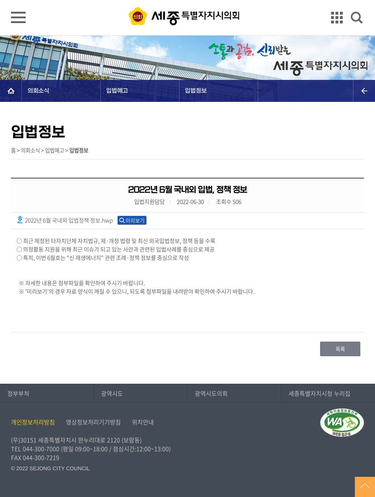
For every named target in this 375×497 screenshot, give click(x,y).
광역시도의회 (211, 393)
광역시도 (112, 393)
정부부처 (18, 393)
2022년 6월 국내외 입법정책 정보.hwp (64, 220)
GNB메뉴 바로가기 (187, 0)
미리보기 (135, 220)
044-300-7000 (41, 448)
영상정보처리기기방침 (93, 421)
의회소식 (38, 90)
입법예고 (117, 90)
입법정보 (196, 90)
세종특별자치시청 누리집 (319, 393)
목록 (340, 349)
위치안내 (143, 421)
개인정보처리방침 (33, 421)
